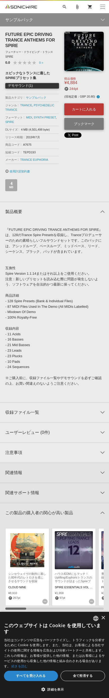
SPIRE (9, 121)
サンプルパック (36, 97)
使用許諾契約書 (17, 171)
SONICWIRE (21, 7)
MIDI (29, 117)
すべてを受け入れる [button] (31, 675)
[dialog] (54, 655)
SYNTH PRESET (45, 117)
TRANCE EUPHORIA (34, 159)
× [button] (103, 618)
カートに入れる (84, 109)
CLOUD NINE (17, 587)
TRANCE (26, 105)
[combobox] (95, 618)
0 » (41, 62)
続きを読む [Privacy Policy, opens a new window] (19, 666)
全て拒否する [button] (83, 675)
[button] (54, 689)
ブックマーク (84, 124)
